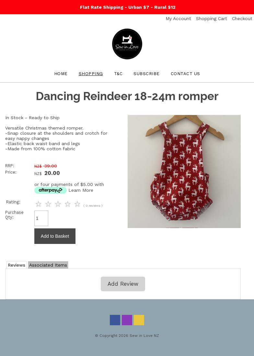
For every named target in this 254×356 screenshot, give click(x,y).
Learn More (80, 190)
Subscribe (146, 73)
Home (61, 73)
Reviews (16, 265)
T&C (118, 73)
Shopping (91, 73)
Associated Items (48, 265)
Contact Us (185, 73)
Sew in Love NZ (144, 335)
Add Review (123, 284)
